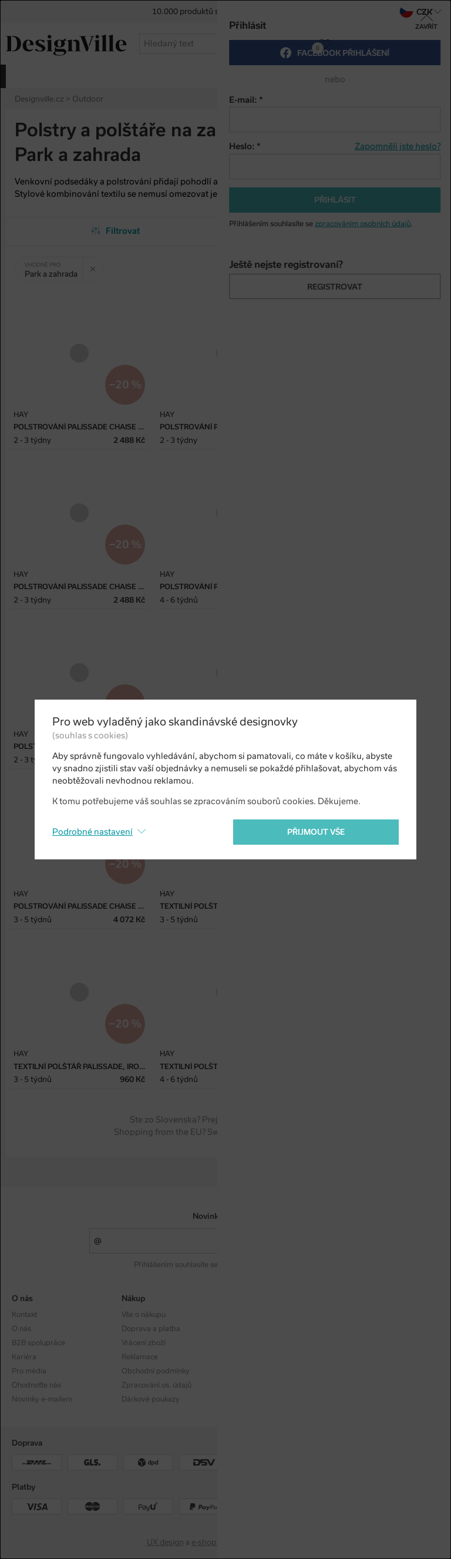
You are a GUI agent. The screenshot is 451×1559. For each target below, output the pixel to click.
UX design (165, 1542)
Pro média (29, 1371)
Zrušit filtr (96, 265)
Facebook (357, 1329)
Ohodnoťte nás (36, 1385)
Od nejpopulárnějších (335, 231)
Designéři (247, 1329)
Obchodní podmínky (156, 1371)
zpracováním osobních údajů (267, 1265)
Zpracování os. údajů (156, 1385)
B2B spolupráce (38, 1343)
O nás (21, 1329)
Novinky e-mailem (226, 1216)
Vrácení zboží (144, 1343)
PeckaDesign (281, 1542)
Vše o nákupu (144, 1315)
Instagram (358, 1315)
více (391, 75)
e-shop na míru (218, 1542)
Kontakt (24, 1315)
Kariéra (24, 1357)
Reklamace (140, 1357)
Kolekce (244, 1315)
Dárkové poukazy (151, 1399)
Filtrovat (116, 231)
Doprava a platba (151, 1329)
